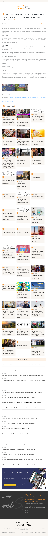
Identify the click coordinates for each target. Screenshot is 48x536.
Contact (31, 532)
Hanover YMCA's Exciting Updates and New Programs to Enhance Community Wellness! (23, 97)
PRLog (16, 27)
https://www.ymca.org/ (6, 78)
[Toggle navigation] (3, 1)
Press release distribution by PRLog (8, 101)
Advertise (26, 532)
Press (22, 532)
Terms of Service (37, 532)
